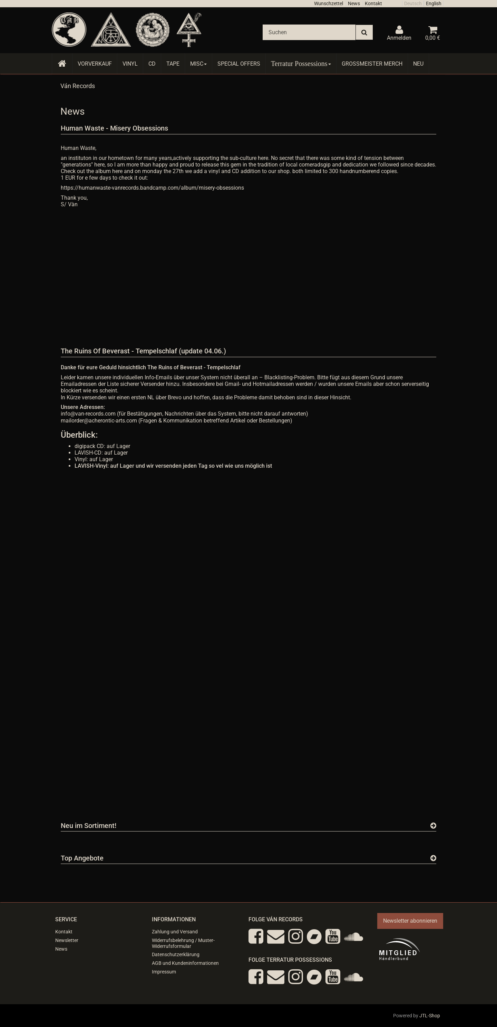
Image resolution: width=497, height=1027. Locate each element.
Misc (198, 63)
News (354, 3)
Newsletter (66, 940)
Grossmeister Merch (372, 63)
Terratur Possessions (301, 63)
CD (152, 63)
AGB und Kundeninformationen (185, 963)
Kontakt (373, 3)
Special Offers (238, 63)
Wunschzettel (328, 3)
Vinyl (130, 63)
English (433, 3)
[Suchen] (309, 32)
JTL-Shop (429, 1015)
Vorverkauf (95, 63)
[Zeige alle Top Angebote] (433, 858)
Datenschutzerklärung (175, 954)
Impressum (164, 971)
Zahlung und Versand (175, 931)
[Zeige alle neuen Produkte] (433, 825)
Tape (172, 63)
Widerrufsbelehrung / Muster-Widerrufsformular (183, 943)
